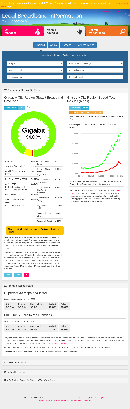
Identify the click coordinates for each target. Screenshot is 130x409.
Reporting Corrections (15, 372)
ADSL (76, 112)
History (21, 108)
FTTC (82, 112)
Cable (88, 112)
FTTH (93, 112)
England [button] (40, 45)
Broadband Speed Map (45, 400)
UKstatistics (11, 31)
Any (71, 112)
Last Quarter (75, 108)
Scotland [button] (66, 45)
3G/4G (99, 112)
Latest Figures (11, 108)
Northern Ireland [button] (85, 45)
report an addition (60, 343)
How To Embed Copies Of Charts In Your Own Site (29, 380)
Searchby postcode (97, 31)
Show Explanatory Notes (16, 363)
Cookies (98, 398)
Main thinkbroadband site (110, 12)
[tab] (65, 362)
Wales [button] (53, 45)
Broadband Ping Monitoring (83, 400)
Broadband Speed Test (63, 400)
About (104, 398)
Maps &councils (52, 31)
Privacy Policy (88, 398)
